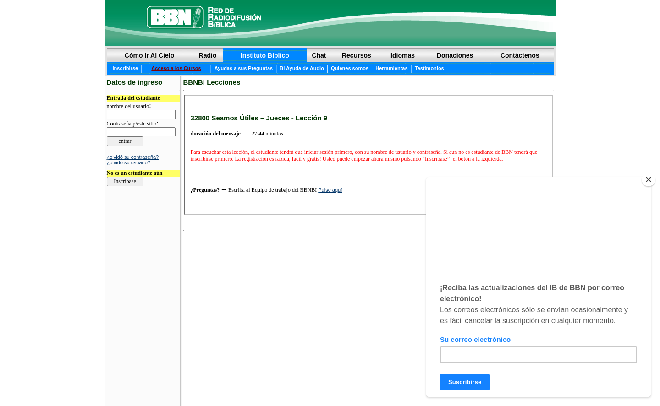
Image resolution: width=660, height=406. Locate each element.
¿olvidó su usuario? (128, 162)
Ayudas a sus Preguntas (243, 68)
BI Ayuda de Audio (302, 68)
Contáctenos (519, 55)
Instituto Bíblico (265, 55)
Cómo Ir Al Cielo (149, 55)
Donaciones (455, 55)
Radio (208, 55)
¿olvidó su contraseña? (133, 157)
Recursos (356, 55)
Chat (319, 55)
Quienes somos (349, 68)
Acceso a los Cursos (176, 68)
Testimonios (429, 68)
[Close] (648, 179)
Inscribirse (125, 68)
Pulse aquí (330, 190)
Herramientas (391, 68)
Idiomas (402, 55)
